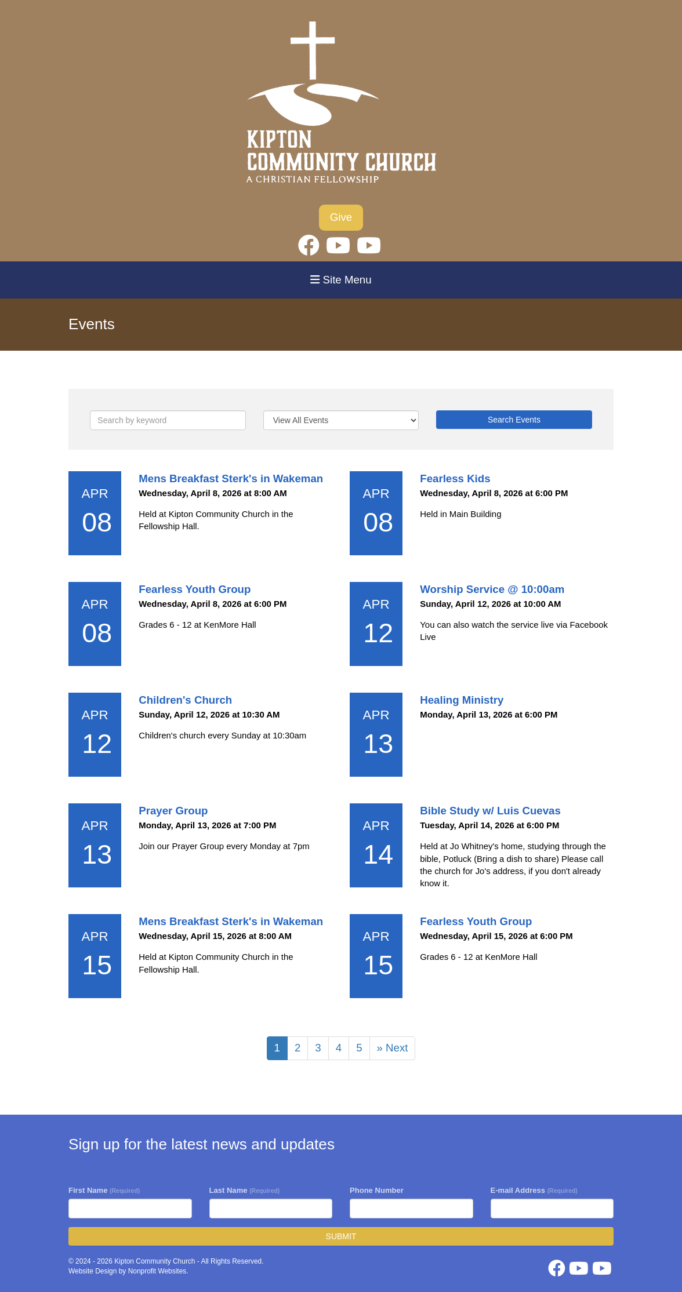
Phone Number (377, 1190)
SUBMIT (341, 1236)
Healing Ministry (461, 700)
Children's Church (185, 700)
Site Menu (340, 280)
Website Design (93, 1271)
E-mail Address (534, 1190)
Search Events (514, 419)
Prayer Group (173, 811)
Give (341, 217)
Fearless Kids (455, 478)
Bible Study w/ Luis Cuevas (490, 811)
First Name (104, 1190)
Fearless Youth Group (195, 589)
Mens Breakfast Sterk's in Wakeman (231, 478)
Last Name (244, 1190)
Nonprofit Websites (157, 1271)
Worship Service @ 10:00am (492, 589)
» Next (392, 1048)
